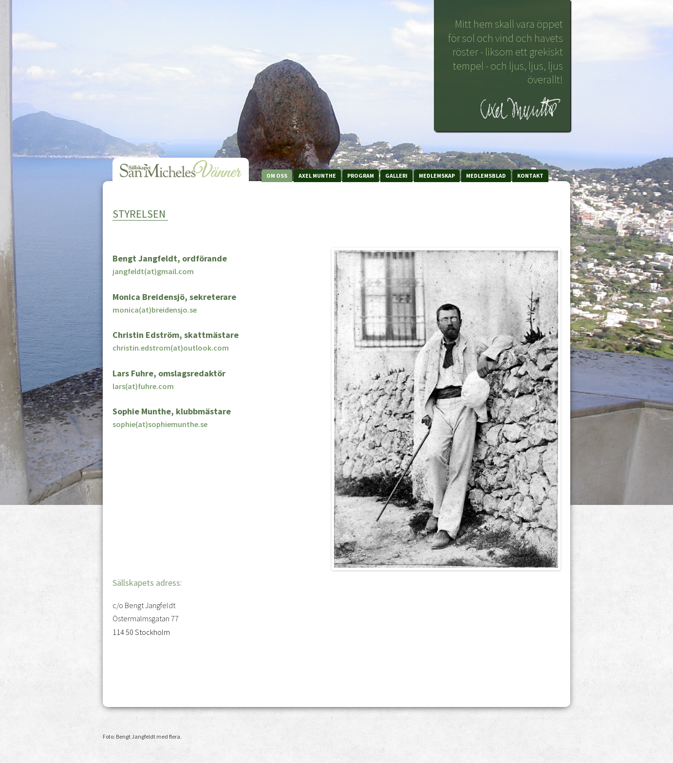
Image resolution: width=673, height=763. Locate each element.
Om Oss (276, 175)
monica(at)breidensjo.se (154, 310)
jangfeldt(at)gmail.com (153, 271)
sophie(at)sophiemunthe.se (159, 424)
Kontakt (530, 175)
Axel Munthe (317, 175)
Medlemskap (437, 175)
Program (360, 175)
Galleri (396, 175)
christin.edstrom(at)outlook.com (170, 348)
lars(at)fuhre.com (143, 386)
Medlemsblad (486, 175)
